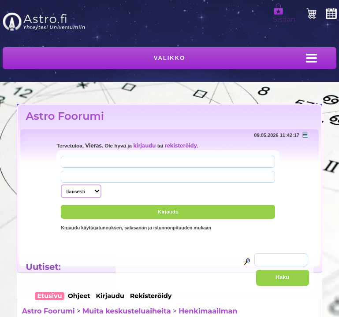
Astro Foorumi (65, 116)
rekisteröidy (181, 146)
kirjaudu (144, 146)
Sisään (284, 16)
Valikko (170, 58)
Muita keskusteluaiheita (126, 311)
